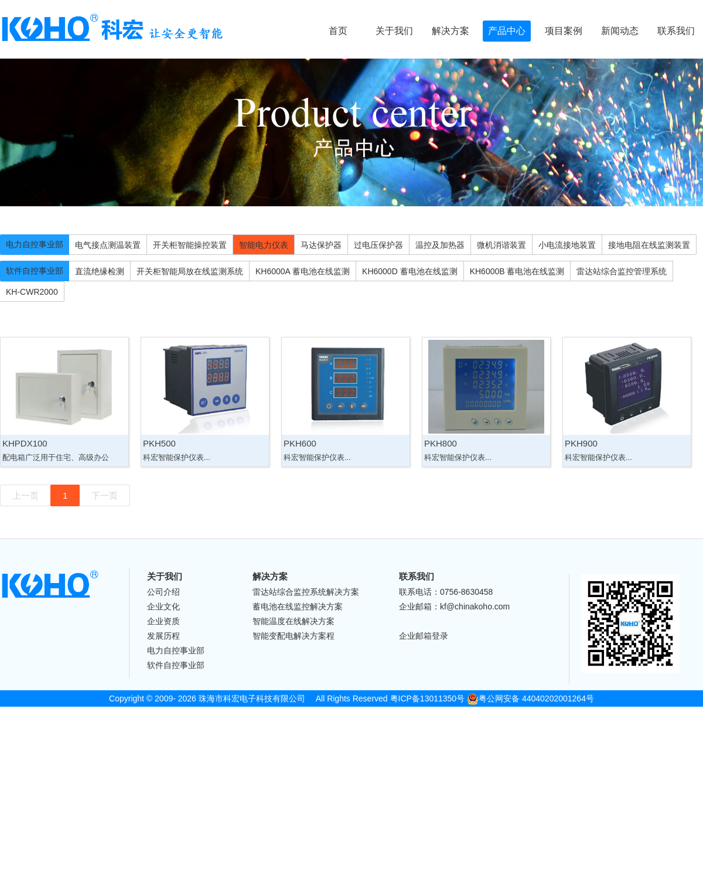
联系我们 (676, 31)
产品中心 (506, 31)
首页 (338, 31)
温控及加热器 (440, 245)
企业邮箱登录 (423, 635)
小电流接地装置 (567, 245)
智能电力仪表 (263, 245)
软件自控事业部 (34, 270)
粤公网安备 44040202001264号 (530, 698)
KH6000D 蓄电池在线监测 (410, 271)
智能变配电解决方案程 (293, 635)
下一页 (104, 495)
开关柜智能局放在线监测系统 (189, 271)
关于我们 (394, 31)
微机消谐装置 (501, 245)
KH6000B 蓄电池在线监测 (517, 271)
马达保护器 (321, 245)
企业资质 (163, 621)
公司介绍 (163, 592)
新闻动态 (620, 31)
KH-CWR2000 (32, 292)
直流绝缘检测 (99, 271)
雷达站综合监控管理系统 (621, 271)
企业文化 (163, 606)
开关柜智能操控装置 (190, 245)
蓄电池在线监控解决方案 (297, 606)
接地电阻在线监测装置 (649, 245)
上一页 (25, 495)
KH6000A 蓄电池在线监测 (302, 271)
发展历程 (163, 635)
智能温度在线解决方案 (293, 621)
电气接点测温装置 (108, 245)
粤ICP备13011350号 (427, 698)
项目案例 (563, 31)
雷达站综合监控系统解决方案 (305, 592)
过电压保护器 (378, 245)
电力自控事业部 (34, 244)
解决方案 (450, 31)
